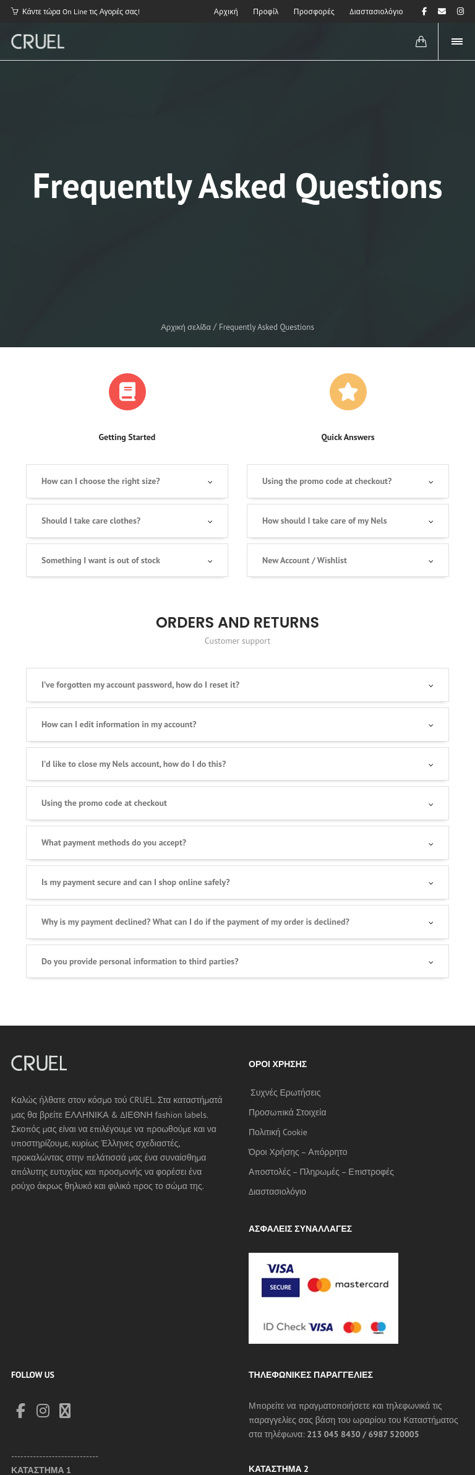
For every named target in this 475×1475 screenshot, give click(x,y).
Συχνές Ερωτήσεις (285, 1092)
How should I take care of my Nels (324, 520)
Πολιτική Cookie (278, 1132)
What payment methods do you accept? (113, 842)
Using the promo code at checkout (104, 802)
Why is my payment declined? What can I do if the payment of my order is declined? (195, 921)
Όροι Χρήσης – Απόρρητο (298, 1152)
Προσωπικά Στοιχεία (288, 1112)
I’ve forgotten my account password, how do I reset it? (140, 684)
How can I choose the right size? (100, 481)
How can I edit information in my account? (119, 724)
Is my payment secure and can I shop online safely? (135, 882)
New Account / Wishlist (304, 560)
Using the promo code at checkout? (327, 481)
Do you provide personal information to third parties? (140, 961)
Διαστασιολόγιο (277, 1191)
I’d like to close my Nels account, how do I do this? (133, 763)
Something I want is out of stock (100, 560)
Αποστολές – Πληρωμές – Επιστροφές (321, 1171)
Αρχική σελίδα (186, 327)
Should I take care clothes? (90, 520)
